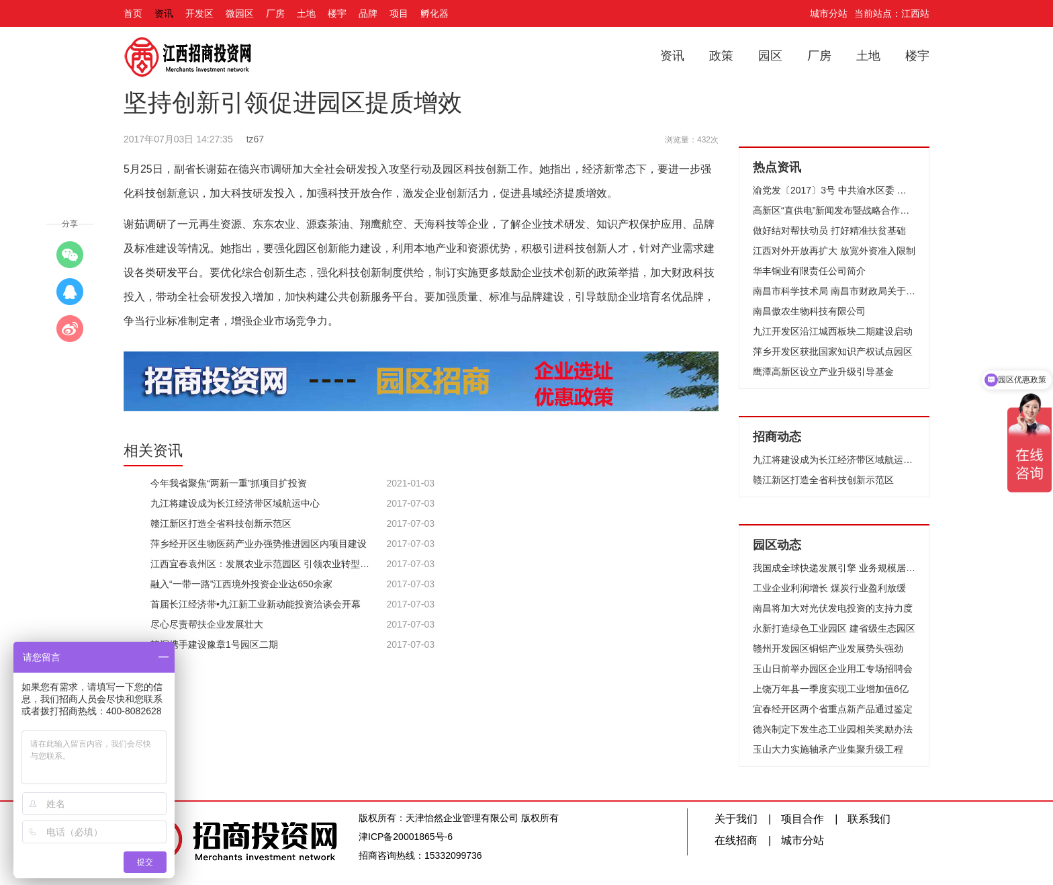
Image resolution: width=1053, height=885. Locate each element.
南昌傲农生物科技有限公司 (809, 311)
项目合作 (802, 819)
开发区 (199, 13)
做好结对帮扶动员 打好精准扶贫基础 (829, 230)
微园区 (240, 13)
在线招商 (736, 840)
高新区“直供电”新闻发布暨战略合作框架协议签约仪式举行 (834, 210)
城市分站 (829, 13)
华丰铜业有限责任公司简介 (809, 270)
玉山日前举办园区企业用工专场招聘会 (833, 668)
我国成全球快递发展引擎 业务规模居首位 (834, 567)
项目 (399, 13)
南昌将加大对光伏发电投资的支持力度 (833, 608)
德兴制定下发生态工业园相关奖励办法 (833, 729)
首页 (133, 13)
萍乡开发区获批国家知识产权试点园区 (833, 351)
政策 (721, 55)
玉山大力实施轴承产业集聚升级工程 (828, 749)
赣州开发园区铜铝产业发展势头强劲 (828, 648)
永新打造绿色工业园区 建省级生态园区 (834, 628)
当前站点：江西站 (891, 13)
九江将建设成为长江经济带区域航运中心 (834, 459)
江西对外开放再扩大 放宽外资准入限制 (834, 250)
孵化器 (434, 13)
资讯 (163, 13)
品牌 (368, 13)
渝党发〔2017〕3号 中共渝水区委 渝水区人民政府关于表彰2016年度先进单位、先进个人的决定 (834, 190)
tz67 (255, 139)
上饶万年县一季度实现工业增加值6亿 (831, 688)
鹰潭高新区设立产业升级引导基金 (823, 371)
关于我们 (736, 819)
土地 (306, 13)
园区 (770, 55)
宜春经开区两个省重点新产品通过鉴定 (833, 709)
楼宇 (337, 13)
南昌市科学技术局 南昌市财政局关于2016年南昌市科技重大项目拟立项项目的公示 (834, 291)
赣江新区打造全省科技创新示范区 (823, 479)
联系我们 (869, 819)
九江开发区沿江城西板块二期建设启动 (833, 331)
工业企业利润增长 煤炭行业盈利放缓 (829, 588)
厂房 (275, 13)
